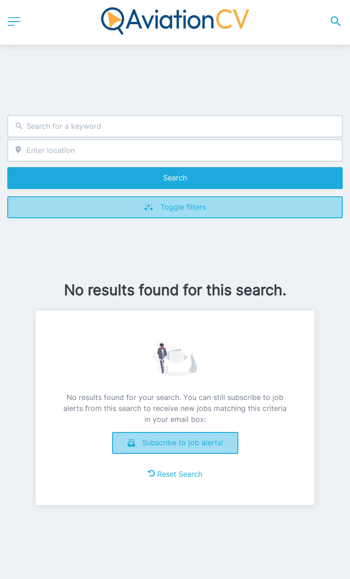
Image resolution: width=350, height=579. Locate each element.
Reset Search (175, 474)
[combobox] (175, 126)
